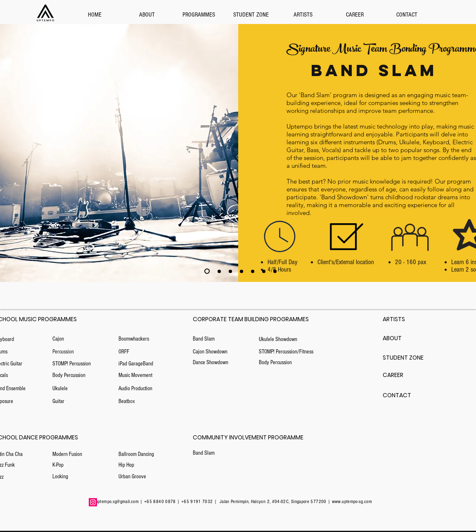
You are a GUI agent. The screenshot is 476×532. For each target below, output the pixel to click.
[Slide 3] (219, 271)
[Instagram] (93, 502)
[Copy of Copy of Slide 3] (207, 271)
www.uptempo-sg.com (352, 501)
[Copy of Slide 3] (230, 271)
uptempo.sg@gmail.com (117, 501)
